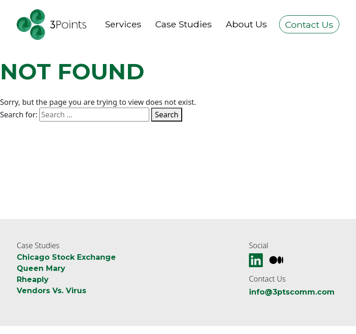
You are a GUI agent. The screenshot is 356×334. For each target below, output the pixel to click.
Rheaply (33, 279)
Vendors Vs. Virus (51, 290)
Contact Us (309, 24)
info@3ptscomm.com (292, 292)
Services (123, 24)
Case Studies (183, 24)
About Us (246, 24)
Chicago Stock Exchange (66, 257)
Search (166, 114)
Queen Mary (41, 268)
